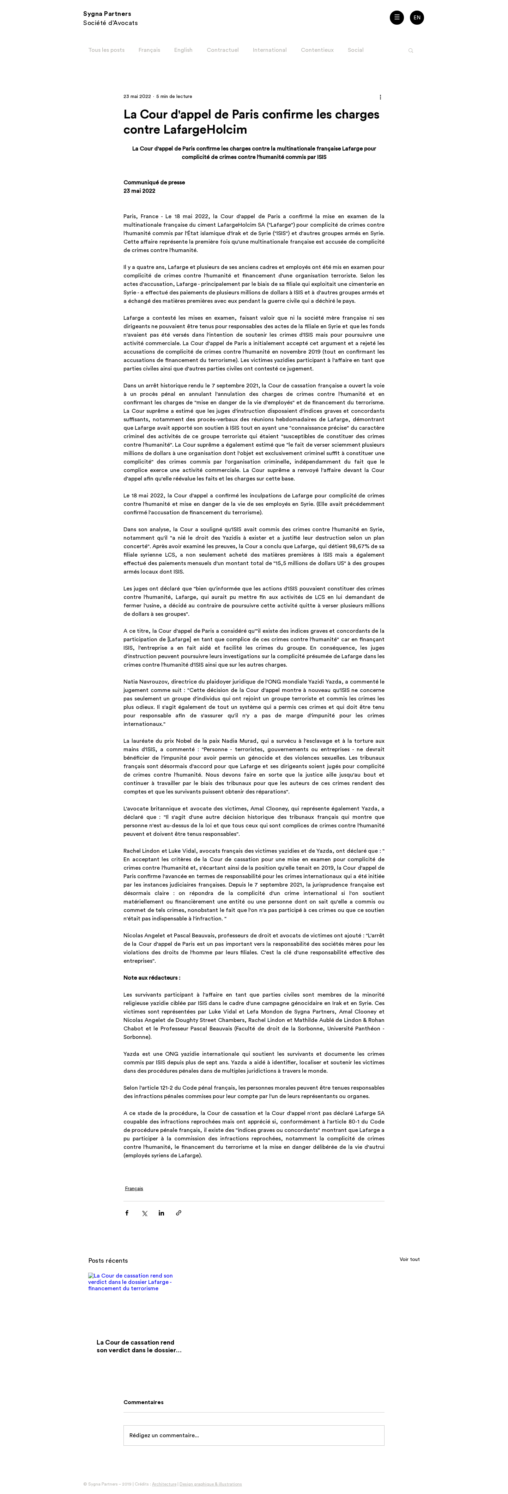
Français (149, 50)
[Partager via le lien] (178, 1213)
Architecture (164, 1484)
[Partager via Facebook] (126, 1213)
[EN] (417, 18)
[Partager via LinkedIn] (161, 1213)
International (270, 50)
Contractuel (223, 50)
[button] (397, 18)
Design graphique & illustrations (211, 1484)
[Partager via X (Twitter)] (144, 1213)
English (183, 50)
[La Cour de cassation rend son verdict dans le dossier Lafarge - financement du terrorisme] (139, 1301)
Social (356, 50)
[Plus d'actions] (380, 96)
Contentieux (317, 50)
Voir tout (410, 1259)
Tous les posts (106, 50)
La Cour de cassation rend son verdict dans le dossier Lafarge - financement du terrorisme (136, 1346)
